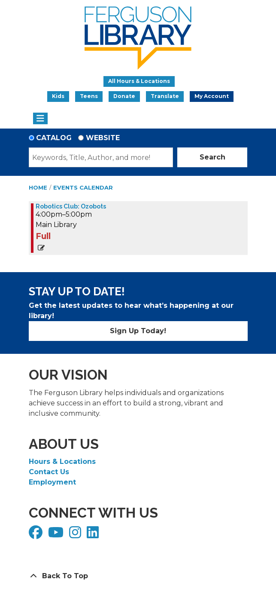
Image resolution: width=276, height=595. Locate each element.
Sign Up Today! (138, 331)
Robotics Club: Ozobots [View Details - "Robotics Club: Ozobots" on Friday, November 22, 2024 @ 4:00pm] (71, 206)
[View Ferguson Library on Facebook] (37, 535)
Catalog (54, 138)
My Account (211, 96)
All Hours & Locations (139, 81)
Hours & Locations (62, 461)
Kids (58, 96)
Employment (52, 482)
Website (103, 138)
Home (38, 187)
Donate (124, 96)
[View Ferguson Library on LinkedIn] (94, 535)
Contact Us (49, 472)
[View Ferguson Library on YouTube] (57, 535)
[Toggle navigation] (40, 119)
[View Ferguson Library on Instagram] (76, 535)
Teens (89, 96)
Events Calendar (83, 187)
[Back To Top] (138, 576)
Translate (165, 96)
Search (212, 157)
